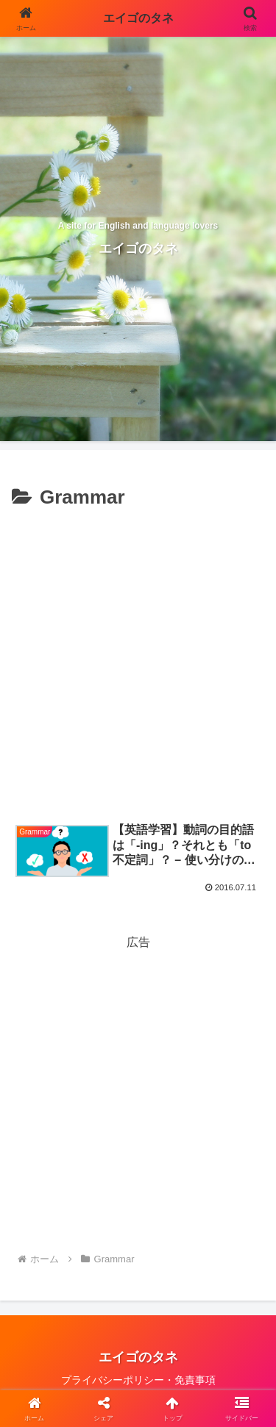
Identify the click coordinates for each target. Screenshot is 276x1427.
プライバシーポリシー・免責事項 (138, 1380)
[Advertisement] (138, 660)
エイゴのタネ (138, 18)
